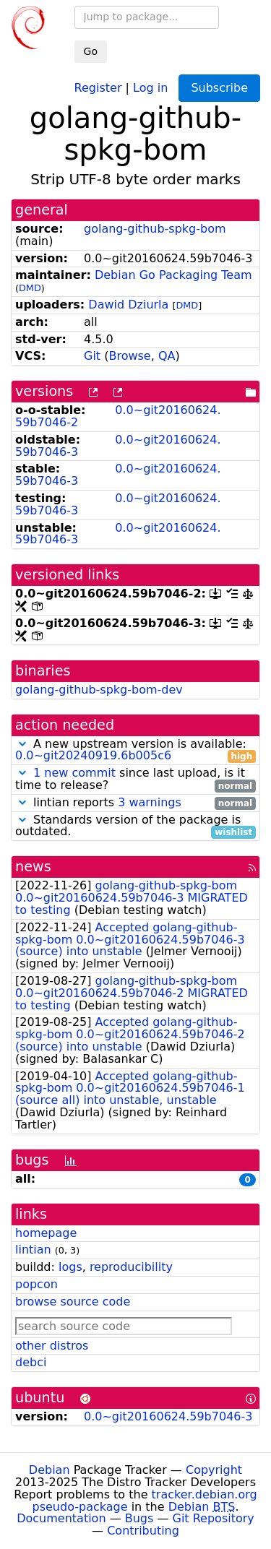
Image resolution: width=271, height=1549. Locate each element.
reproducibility (131, 1267)
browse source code (72, 1301)
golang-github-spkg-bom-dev (99, 689)
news (33, 866)
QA (167, 356)
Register (98, 87)
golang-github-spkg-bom (155, 229)
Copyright (214, 1470)
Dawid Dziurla (128, 304)
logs (70, 1267)
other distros (51, 1345)
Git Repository (213, 1518)
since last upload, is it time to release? (135, 779)
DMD (30, 287)
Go (91, 51)
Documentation (61, 1518)
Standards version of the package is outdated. (135, 826)
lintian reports (135, 803)
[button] (22, 744)
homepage (46, 1233)
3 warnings (149, 802)
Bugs (139, 1518)
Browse (129, 356)
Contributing (143, 1530)
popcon (36, 1284)
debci (30, 1362)
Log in (150, 87)
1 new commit (74, 773)
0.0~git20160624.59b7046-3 (118, 446)
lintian (33, 1249)
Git (92, 356)
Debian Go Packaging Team (173, 275)
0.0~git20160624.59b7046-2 (118, 416)
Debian (49, 1470)
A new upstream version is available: (135, 750)
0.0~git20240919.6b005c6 (93, 755)
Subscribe (219, 88)
